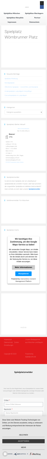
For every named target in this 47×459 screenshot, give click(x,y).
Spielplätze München (12, 13)
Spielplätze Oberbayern (34, 13)
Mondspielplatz (9, 83)
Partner (37, 18)
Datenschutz (34, 22)
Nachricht (7, 409)
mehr (23, 447)
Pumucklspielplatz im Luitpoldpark (16, 95)
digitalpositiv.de (30, 357)
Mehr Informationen (23, 267)
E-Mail (6, 400)
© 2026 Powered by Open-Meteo (15, 162)
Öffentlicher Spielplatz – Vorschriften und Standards (21, 87)
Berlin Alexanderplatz (23, 128)
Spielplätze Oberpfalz (15, 18)
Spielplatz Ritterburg (11, 78)
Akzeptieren (23, 274)
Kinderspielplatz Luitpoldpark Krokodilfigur (18, 91)
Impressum (12, 22)
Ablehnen (23, 435)
